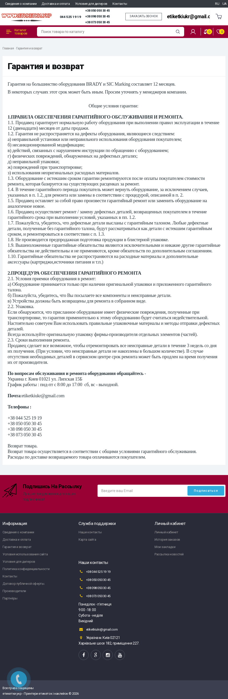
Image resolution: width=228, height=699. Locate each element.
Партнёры (10, 598)
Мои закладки (165, 547)
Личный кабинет (166, 532)
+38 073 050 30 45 (97, 22)
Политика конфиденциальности (26, 569)
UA (224, 4)
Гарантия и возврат (29, 48)
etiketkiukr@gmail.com (192, 17)
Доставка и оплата (56, 4)
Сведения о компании (20, 4)
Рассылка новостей (169, 554)
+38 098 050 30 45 (97, 16)
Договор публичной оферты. (24, 583)
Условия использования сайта (25, 554)
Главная (8, 48)
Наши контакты (90, 532)
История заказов (167, 539)
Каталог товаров (16, 31)
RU (217, 4)
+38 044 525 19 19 (94, 571)
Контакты (119, 4)
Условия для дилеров (91, 4)
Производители (14, 591)
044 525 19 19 (70, 17)
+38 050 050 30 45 (97, 10)
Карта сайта (87, 539)
